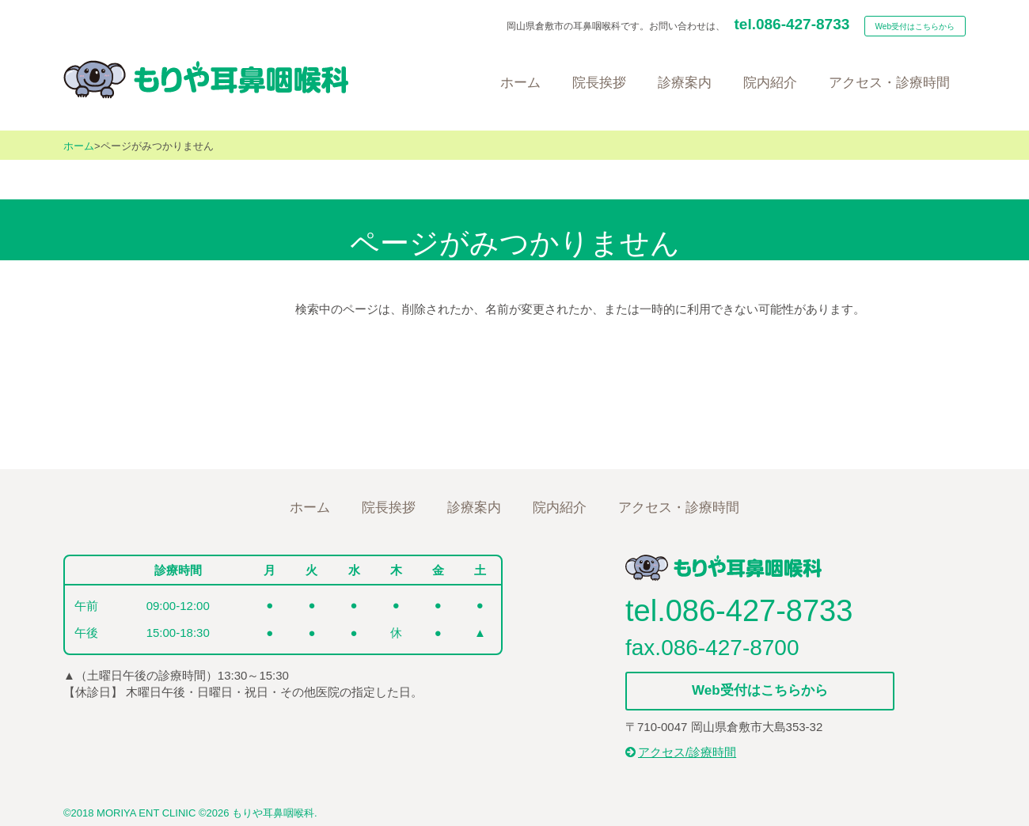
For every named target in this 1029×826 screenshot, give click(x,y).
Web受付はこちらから (915, 26)
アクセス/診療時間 (680, 752)
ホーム (78, 146)
